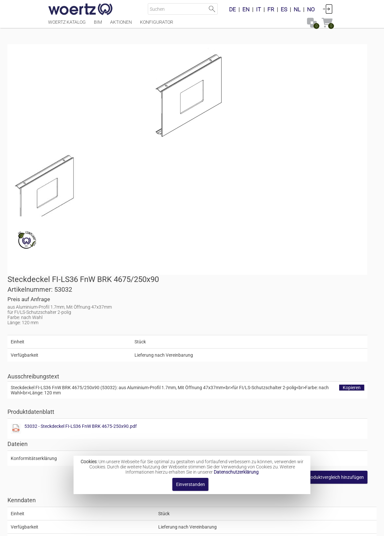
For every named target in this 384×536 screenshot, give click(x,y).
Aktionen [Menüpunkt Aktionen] (121, 25)
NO (311, 9)
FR (270, 9)
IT (258, 9)
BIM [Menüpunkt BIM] (98, 25)
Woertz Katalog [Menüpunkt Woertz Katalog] (67, 25)
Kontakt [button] (166, 528)
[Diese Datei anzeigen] (83, 186)
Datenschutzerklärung (236, 472)
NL (297, 9)
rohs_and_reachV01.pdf (300, 250)
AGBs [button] (188, 528)
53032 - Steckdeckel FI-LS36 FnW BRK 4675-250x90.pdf (268, 218)
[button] (290, 268)
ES (284, 9)
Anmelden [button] (328, 9)
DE (232, 9)
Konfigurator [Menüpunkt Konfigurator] (156, 25)
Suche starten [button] (212, 9)
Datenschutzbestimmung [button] (231, 528)
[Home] (80, 9)
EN (246, 9)
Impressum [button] (136, 528)
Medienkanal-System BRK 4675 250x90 (212, 442)
